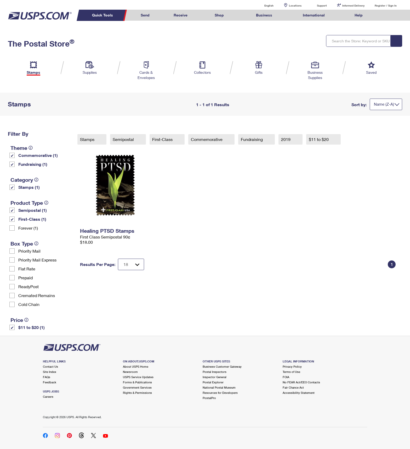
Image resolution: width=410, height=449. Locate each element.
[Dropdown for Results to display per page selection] (131, 264)
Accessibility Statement (299, 392)
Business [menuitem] (264, 15)
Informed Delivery (353, 5)
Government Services (137, 387)
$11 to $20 (319, 139)
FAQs (46, 377)
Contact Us (50, 366)
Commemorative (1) (38, 155)
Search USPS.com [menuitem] (384, 15)
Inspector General (214, 377)
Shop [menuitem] (219, 15)
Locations (295, 5)
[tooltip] (31, 148)
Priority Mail (29, 250)
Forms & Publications (137, 382)
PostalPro (209, 398)
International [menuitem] (314, 15)
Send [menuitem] (145, 15)
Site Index (49, 371)
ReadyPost (28, 286)
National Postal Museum (219, 387)
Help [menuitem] (359, 15)
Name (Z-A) (384, 104)
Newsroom (130, 371)
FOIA (286, 377)
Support (322, 5)
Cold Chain (28, 304)
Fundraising (252, 139)
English (264, 5)
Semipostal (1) (32, 210)
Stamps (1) (29, 187)
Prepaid (25, 277)
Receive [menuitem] (180, 15)
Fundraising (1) (32, 164)
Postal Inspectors (214, 371)
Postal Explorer (213, 382)
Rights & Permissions (137, 392)
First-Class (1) (32, 219)
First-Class (163, 139)
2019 (286, 139)
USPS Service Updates (138, 377)
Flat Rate (26, 268)
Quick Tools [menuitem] (102, 15)
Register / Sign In (386, 5)
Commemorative (207, 139)
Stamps (87, 139)
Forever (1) (28, 227)
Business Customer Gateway (222, 366)
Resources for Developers (220, 392)
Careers (48, 396)
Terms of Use (291, 371)
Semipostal (124, 139)
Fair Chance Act (293, 387)
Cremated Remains (36, 295)
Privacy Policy (292, 366)
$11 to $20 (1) (31, 327)
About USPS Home (135, 366)
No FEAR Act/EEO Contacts (301, 382)
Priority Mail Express (37, 259)
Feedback (49, 382)
